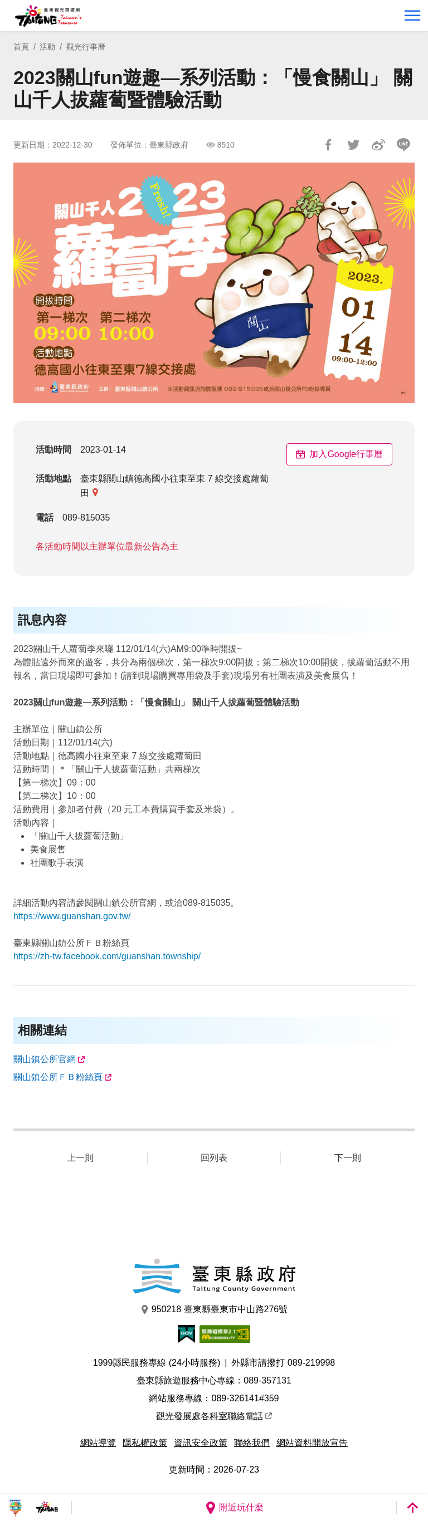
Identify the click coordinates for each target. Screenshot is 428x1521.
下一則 (347, 1157)
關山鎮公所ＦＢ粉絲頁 (58, 1077)
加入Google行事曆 (339, 454)
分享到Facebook (328, 145)
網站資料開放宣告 (312, 1443)
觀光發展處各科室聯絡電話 (214, 1416)
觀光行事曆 (85, 46)
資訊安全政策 (200, 1443)
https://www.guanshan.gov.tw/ (71, 916)
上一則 (80, 1157)
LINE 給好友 (403, 145)
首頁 (21, 46)
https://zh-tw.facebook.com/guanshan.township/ (107, 956)
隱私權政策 (145, 1443)
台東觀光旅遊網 (48, 16)
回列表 (214, 1157)
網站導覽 (98, 1443)
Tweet (353, 145)
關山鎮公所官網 (44, 1059)
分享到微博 (378, 145)
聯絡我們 (252, 1443)
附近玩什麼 (234, 1508)
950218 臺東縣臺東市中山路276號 (214, 1309)
